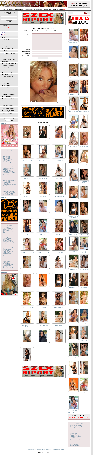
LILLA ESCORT (43, 199)
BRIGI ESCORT (73, 129)
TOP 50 (5, 46)
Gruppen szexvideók (74, 432)
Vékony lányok (7, 72)
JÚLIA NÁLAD (27, 365)
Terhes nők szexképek (7, 257)
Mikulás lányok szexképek (8, 194)
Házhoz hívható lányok (10, 57)
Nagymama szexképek (7, 229)
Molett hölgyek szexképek (8, 228)
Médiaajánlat (61, 449)
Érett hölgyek (7, 78)
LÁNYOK (5, 37)
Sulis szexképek (6, 250)
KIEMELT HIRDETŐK (8, 48)
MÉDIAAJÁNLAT (7, 115)
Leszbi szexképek (6, 190)
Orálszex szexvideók (74, 438)
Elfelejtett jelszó (12, 22)
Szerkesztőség (55, 449)
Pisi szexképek (6, 237)
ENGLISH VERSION (10, 33)
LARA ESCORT (43, 237)
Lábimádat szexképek (7, 187)
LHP (4, 9)
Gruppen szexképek (7, 176)
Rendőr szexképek (6, 243)
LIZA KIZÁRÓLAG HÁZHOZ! (27, 255)
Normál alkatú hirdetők (10, 70)
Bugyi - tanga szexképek (8, 162)
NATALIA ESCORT (43, 347)
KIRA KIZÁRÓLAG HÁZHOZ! (43, 255)
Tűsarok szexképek (7, 265)
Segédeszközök (7, 74)
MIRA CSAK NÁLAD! (59, 199)
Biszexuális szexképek (7, 159)
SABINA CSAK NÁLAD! (59, 163)
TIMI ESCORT (59, 237)
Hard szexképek (6, 178)
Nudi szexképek (6, 232)
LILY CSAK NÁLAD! (43, 291)
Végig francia (7, 85)
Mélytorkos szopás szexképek (9, 192)
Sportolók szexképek (7, 249)
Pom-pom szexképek (7, 238)
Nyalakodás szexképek (7, 233)
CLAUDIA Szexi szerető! (59, 310)
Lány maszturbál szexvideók (76, 436)
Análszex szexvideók (74, 429)
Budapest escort (8, 105)
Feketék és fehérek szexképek (9, 172)
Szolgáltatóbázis (38, 9)
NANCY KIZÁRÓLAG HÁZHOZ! (84, 165)
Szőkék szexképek (6, 252)
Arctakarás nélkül (8, 89)
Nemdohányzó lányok (9, 59)
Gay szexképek (6, 174)
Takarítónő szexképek (7, 255)
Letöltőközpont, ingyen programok (15, 9)
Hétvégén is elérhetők (9, 63)
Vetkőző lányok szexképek (8, 266)
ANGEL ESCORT (43, 163)
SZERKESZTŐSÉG (7, 113)
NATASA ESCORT (27, 291)
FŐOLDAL (5, 25)
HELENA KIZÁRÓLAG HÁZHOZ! (84, 182)
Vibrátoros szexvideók (74, 445)
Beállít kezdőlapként (38, 449)
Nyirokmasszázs (8, 103)
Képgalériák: (9, 150)
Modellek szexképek (7, 227)
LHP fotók (6, 87)
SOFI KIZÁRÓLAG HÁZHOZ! (27, 310)
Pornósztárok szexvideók (75, 442)
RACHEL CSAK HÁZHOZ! (59, 273)
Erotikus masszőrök (9, 65)
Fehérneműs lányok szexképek (9, 171)
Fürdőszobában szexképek (8, 173)
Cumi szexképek (6, 167)
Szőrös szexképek (6, 254)
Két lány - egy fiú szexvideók (76, 428)
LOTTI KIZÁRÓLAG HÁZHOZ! (59, 217)
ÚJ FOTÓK (5, 41)
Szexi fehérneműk (8, 76)
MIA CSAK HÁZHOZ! (84, 323)
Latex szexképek (6, 189)
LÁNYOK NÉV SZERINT (8, 108)
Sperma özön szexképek (8, 248)
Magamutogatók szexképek (8, 191)
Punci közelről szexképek (8, 241)
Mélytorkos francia (9, 94)
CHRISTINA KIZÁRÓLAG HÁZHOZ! (27, 218)
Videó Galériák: (79, 423)
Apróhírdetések (28, 9)
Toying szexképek (6, 263)
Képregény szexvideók (74, 434)
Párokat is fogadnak (9, 92)
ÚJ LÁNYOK (6, 39)
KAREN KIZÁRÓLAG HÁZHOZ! (27, 329)
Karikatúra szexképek (7, 182)
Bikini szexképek (6, 158)
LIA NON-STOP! (27, 273)
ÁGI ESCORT (59, 181)
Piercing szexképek (7, 236)
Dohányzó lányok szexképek (8, 168)
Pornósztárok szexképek (8, 240)
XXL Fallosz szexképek (7, 268)
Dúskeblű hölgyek (8, 67)
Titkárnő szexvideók (74, 444)
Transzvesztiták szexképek (8, 264)
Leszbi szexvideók (74, 437)
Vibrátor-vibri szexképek (8, 267)
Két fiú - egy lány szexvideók (76, 426)
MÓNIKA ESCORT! (27, 143)
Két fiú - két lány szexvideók (76, 427)
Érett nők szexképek (7, 170)
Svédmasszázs (7, 100)
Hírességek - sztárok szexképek (9, 180)
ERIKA (58, 143)
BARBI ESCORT (58, 328)
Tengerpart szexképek (7, 256)
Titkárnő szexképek (7, 261)
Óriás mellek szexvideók (75, 439)
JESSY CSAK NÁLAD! (59, 347)
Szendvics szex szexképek (8, 251)
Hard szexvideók (73, 433)
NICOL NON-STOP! (43, 217)
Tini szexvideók (73, 443)
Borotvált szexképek (7, 161)
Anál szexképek (6, 155)
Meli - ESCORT (84, 60)
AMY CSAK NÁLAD (27, 163)
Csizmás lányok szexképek (8, 166)
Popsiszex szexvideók (74, 440)
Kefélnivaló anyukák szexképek (9, 184)
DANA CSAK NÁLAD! (43, 328)
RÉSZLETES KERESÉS (8, 30)
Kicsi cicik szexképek (7, 185)
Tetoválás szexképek (7, 259)
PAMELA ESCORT (59, 255)
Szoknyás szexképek (7, 253)
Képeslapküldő (47, 9)
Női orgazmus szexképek (8, 231)
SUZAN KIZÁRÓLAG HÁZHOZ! (43, 144)
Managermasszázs (8, 98)
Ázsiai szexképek (6, 157)
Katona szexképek (6, 183)
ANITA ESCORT (43, 310)
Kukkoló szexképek (7, 186)
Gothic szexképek (6, 175)
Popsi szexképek (6, 239)
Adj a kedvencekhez (47, 449)
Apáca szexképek (6, 156)
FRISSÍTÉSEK (6, 50)
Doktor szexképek (6, 169)
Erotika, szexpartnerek (58, 9)
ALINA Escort (27, 199)
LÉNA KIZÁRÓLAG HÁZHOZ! (43, 273)
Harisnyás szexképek (7, 179)
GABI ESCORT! (73, 199)
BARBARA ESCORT (43, 181)
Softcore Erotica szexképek (8, 247)
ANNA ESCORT (73, 182)
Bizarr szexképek (6, 160)
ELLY (84, 375)
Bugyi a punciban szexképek (8, 163)
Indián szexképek (6, 181)
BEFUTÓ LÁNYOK (7, 44)
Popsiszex (6, 83)
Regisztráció (5, 22)
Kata (27, 237)
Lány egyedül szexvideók (75, 435)
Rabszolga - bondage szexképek (9, 242)
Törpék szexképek (6, 262)
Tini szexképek (6, 260)
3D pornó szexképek (7, 152)
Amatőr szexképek (6, 153)
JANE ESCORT (27, 347)
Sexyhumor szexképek (7, 245)
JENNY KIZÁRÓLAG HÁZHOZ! (59, 291)
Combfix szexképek (7, 164)
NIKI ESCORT (27, 181)
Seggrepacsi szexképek (7, 244)
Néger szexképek (6, 230)
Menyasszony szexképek (8, 193)
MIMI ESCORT (73, 340)
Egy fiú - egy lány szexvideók (76, 425)
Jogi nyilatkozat (30, 449)
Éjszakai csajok (7, 96)
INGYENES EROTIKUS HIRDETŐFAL (8, 111)
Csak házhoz (6, 61)
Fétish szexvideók (73, 431)
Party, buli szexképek (7, 234)
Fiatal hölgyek (7, 81)
